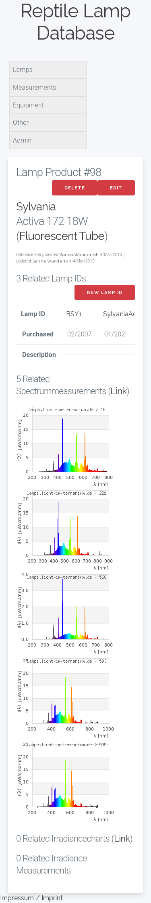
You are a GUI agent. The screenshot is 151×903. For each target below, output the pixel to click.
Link (118, 391)
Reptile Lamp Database (75, 22)
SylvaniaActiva (125, 314)
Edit (116, 188)
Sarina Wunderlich (79, 254)
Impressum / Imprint (31, 898)
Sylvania (36, 206)
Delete (74, 188)
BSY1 (74, 314)
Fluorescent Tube (61, 236)
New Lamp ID (104, 292)
